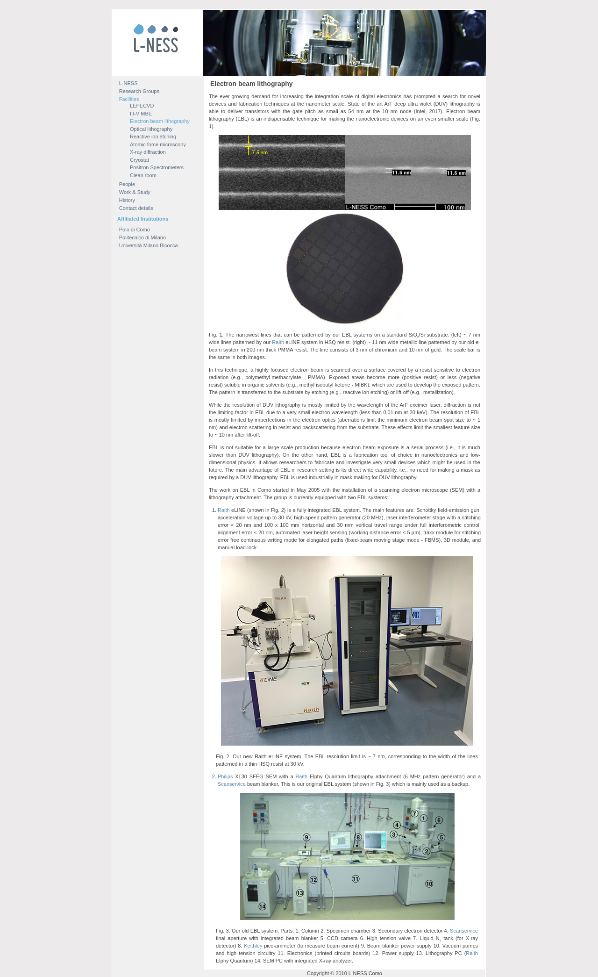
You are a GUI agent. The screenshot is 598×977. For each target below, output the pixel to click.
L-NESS (128, 83)
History (127, 200)
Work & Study (134, 192)
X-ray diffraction (148, 152)
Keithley (253, 945)
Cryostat (139, 160)
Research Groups (139, 91)
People (127, 184)
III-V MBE (141, 113)
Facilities (129, 99)
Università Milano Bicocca (148, 245)
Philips (225, 776)
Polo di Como (134, 229)
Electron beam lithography (160, 121)
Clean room (143, 175)
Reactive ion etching (153, 136)
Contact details (136, 208)
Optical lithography (151, 129)
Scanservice (232, 784)
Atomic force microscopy (158, 144)
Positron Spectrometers (157, 167)
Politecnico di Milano (142, 237)
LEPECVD (142, 105)
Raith (278, 342)
